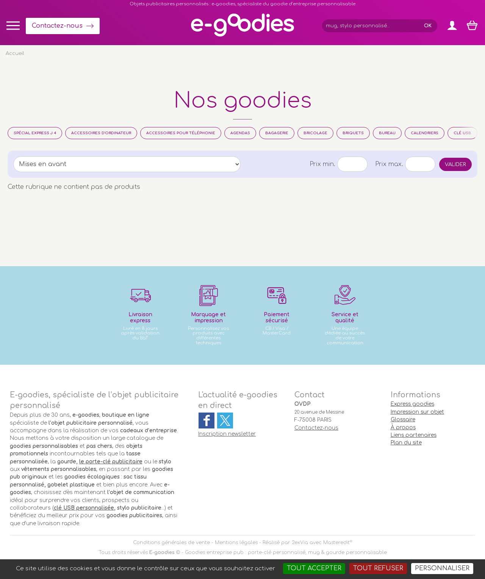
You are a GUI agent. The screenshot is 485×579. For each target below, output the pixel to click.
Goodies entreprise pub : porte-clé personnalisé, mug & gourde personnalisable (286, 552)
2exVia (300, 542)
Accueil (15, 53)
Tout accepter (314, 568)
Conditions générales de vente (171, 542)
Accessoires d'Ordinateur (101, 133)
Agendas (240, 133)
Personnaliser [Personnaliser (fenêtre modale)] (442, 568)
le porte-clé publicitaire (110, 461)
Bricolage (315, 133)
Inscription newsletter (227, 434)
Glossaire (403, 419)
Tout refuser (378, 568)
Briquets (353, 133)
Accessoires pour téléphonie (180, 133)
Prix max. (389, 164)
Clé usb (462, 133)
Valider (455, 164)
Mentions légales (236, 542)
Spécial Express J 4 (35, 133)
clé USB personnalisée (84, 508)
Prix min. (322, 164)
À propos (403, 427)
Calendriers (424, 133)
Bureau (387, 133)
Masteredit (336, 542)
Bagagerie (276, 133)
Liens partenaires (413, 435)
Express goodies (412, 404)
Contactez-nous (57, 25)
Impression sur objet (417, 412)
